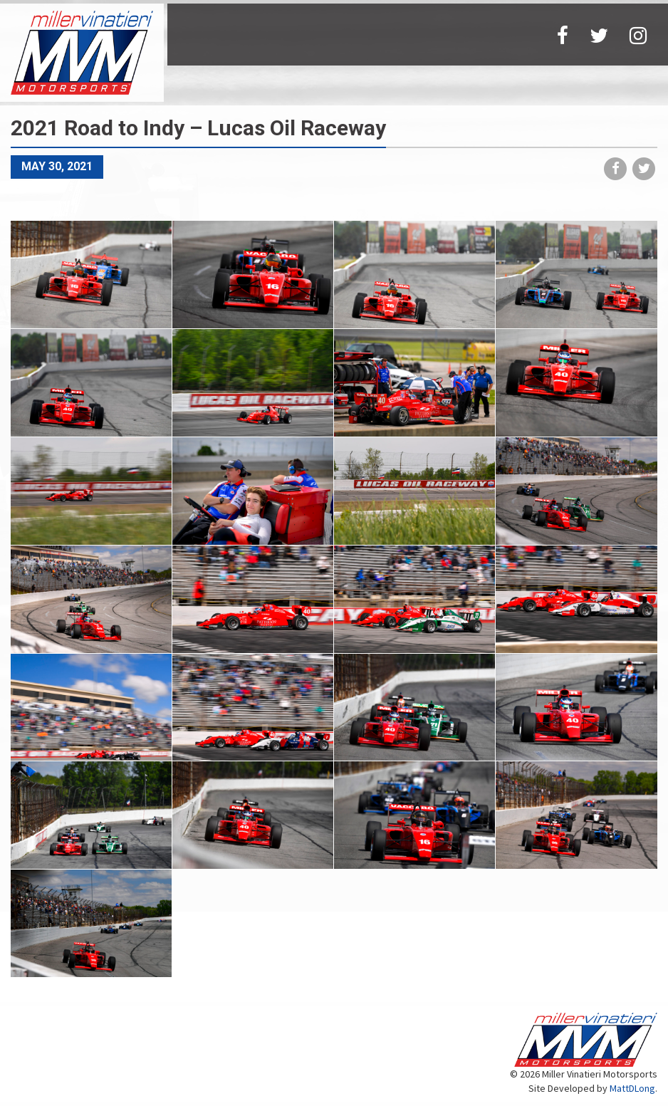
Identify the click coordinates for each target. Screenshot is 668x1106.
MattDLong (632, 1088)
